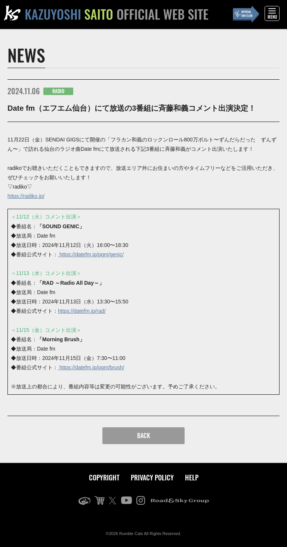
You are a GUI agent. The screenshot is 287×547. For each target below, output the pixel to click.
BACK (143, 435)
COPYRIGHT (104, 477)
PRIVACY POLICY (152, 477)
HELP (191, 477)
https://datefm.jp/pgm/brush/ (91, 367)
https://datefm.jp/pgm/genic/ (91, 254)
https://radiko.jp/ (25, 196)
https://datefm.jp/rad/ (82, 311)
